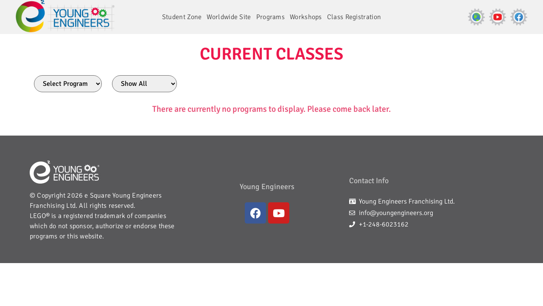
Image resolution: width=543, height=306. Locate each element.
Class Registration (354, 17)
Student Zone (182, 17)
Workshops (306, 17)
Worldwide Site (229, 17)
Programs (270, 17)
